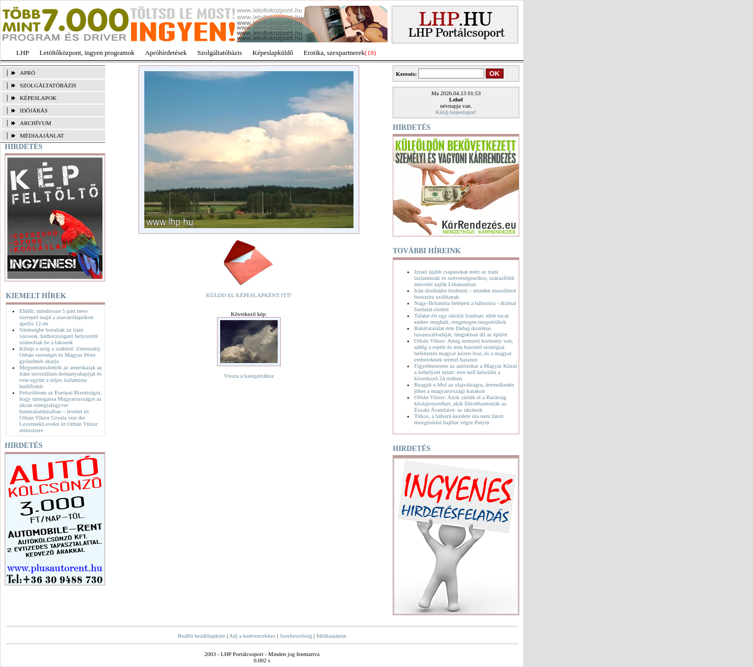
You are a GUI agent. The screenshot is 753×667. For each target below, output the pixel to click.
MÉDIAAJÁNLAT (42, 135)
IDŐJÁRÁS (34, 110)
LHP (22, 52)
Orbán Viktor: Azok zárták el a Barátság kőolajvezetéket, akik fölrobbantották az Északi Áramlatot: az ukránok (460, 403)
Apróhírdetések (166, 52)
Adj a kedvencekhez (252, 635)
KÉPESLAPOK (38, 98)
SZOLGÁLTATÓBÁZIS (48, 85)
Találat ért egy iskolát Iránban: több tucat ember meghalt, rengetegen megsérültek (461, 318)
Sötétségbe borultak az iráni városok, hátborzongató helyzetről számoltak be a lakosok (58, 335)
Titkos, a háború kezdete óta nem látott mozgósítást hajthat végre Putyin (459, 419)
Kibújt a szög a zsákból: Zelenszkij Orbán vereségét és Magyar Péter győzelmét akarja (59, 354)
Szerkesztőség (296, 635)
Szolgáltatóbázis (219, 52)
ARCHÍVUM (35, 123)
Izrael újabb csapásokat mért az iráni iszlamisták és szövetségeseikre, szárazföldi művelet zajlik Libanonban (464, 277)
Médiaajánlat (331, 635)
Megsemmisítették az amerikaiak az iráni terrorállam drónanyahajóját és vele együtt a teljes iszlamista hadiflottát (60, 376)
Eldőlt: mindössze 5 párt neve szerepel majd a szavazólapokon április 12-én (56, 317)
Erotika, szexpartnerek (334, 52)
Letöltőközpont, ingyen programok (87, 52)
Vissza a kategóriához (249, 375)
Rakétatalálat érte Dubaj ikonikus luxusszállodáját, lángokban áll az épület (460, 331)
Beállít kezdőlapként (201, 635)
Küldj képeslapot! (456, 112)
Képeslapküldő (273, 52)
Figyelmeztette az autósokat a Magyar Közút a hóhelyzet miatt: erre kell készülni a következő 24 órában (465, 372)
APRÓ (27, 73)
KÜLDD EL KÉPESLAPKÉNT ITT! (249, 295)
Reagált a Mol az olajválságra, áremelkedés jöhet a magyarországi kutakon (464, 387)
